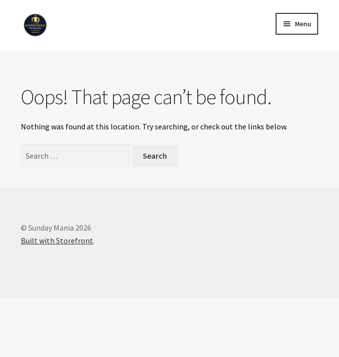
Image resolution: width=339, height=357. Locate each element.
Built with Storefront (57, 240)
